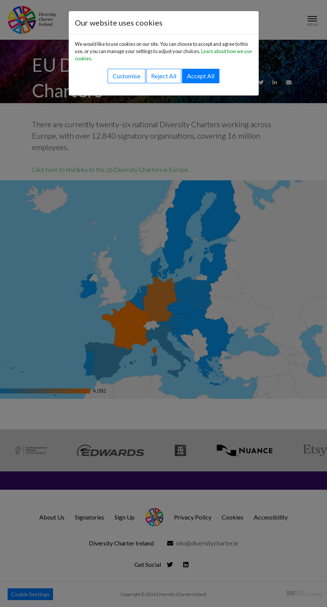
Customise (126, 75)
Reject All (163, 75)
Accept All (200, 75)
